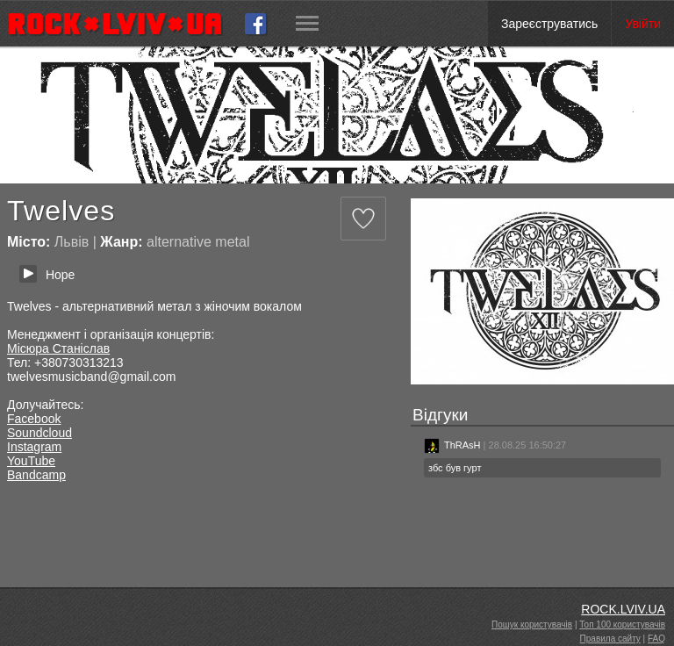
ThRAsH (452, 445)
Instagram (34, 447)
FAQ (656, 638)
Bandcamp (36, 475)
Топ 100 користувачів (622, 624)
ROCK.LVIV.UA (623, 609)
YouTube (31, 461)
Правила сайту (610, 638)
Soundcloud (39, 433)
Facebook (34, 419)
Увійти (643, 24)
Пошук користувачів (531, 624)
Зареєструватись (549, 24)
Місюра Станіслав (58, 348)
